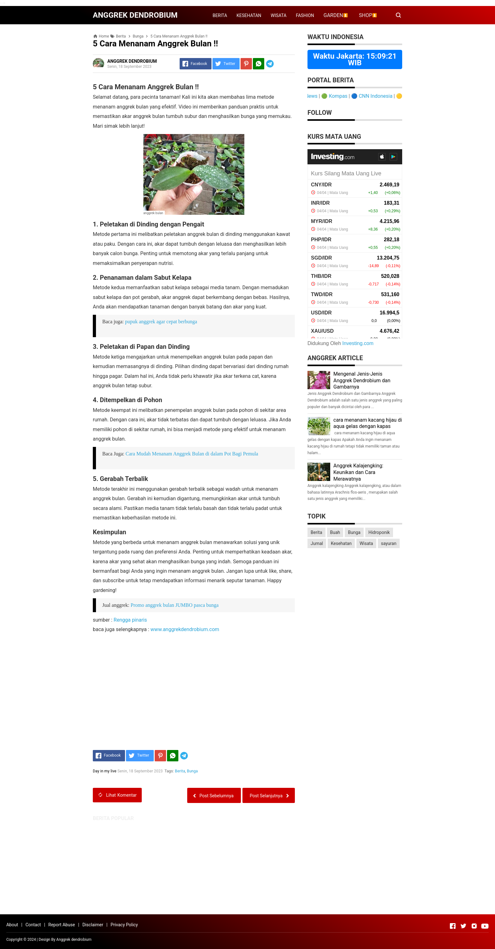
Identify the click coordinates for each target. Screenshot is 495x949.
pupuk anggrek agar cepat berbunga (161, 321)
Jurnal (317, 543)
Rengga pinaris (130, 620)
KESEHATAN (248, 15)
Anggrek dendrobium (73, 939)
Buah (335, 532)
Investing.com (357, 343)
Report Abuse (61, 924)
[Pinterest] (246, 63)
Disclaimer (92, 924)
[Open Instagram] (474, 926)
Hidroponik (379, 532)
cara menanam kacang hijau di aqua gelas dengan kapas (367, 423)
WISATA (279, 15)
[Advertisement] (247, 865)
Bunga (192, 771)
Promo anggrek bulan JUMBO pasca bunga (175, 605)
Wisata (366, 543)
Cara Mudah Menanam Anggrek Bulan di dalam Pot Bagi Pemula (192, 453)
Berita (180, 771)
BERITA (219, 15)
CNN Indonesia (381, 96)
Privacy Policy (124, 924)
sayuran (389, 543)
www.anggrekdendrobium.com (185, 629)
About (12, 924)
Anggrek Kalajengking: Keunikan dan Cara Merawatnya (358, 472)
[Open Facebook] (452, 926)
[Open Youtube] (485, 926)
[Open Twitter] (463, 926)
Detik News (310, 96)
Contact (33, 924)
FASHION (305, 15)
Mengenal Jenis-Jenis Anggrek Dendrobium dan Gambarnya (362, 380)
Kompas (344, 96)
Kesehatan (341, 543)
